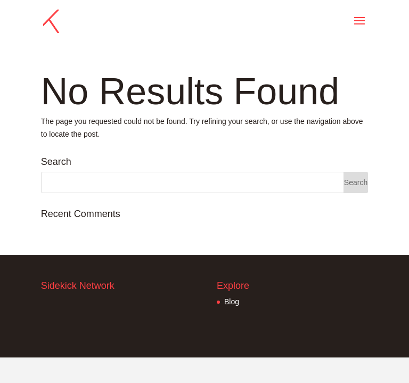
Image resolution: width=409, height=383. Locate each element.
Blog (231, 301)
